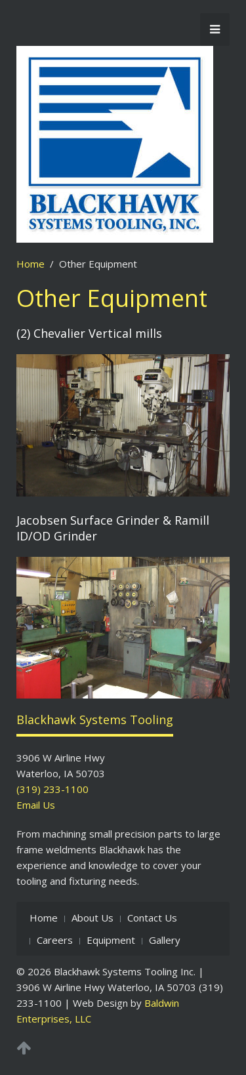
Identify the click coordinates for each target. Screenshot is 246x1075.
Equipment (111, 939)
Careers (55, 939)
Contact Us (152, 917)
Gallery (164, 939)
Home (30, 263)
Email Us (35, 804)
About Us (92, 917)
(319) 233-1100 (52, 789)
